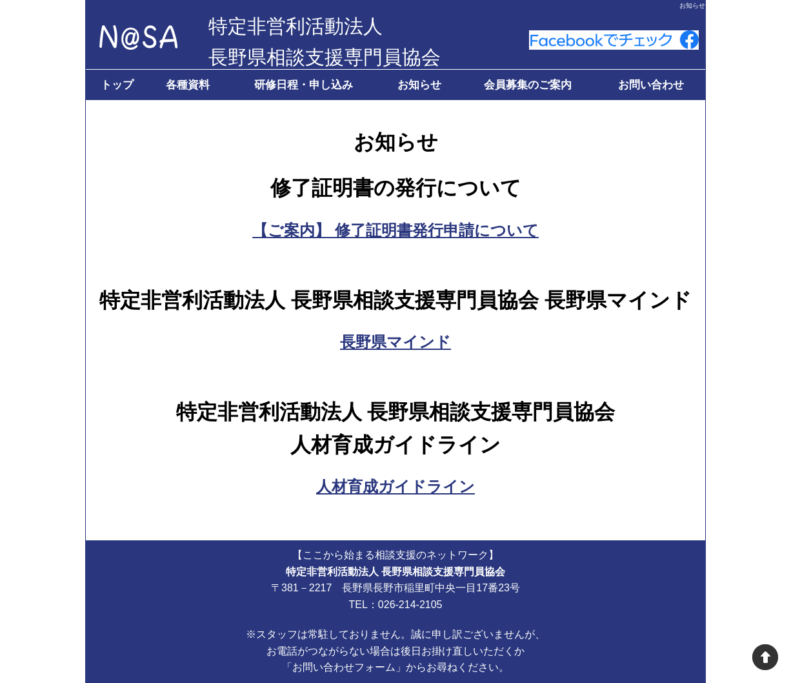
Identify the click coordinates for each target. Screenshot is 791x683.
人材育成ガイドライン (395, 486)
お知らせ (419, 85)
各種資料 (188, 85)
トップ (117, 85)
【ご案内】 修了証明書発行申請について (395, 230)
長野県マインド (395, 342)
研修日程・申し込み (303, 85)
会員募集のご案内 (528, 85)
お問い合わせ (651, 85)
